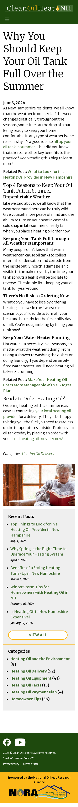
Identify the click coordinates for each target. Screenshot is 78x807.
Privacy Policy (11, 767)
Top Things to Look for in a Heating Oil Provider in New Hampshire (35, 532)
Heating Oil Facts (26, 688)
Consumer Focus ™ (22, 762)
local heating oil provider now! (37, 441)
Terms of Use (31, 767)
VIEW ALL (38, 638)
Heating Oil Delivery (38, 456)
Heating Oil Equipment (31, 681)
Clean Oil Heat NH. (23, 756)
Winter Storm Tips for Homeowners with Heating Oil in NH (40, 595)
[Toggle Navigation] (7, 19)
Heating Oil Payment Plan (34, 695)
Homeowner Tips (26, 702)
